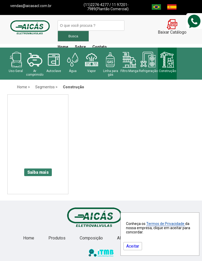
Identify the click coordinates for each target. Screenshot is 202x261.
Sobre (80, 47)
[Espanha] (171, 8)
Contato (99, 47)
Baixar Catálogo (172, 30)
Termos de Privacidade (165, 224)
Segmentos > (46, 87)
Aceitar (132, 246)
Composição (92, 238)
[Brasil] (156, 8)
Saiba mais (38, 172)
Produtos (57, 238)
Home (63, 47)
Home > (23, 87)
